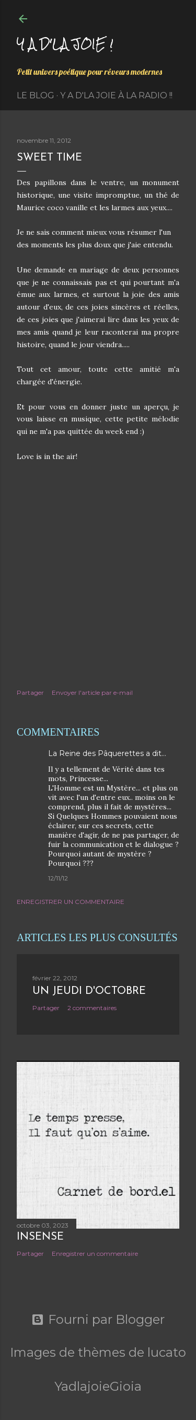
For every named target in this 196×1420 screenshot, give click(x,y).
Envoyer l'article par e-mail (92, 692)
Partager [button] (30, 692)
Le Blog (35, 95)
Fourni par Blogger (98, 1319)
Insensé (40, 1237)
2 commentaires (92, 1008)
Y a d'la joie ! (65, 43)
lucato (166, 1352)
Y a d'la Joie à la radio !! (116, 95)
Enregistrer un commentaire (70, 902)
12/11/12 (58, 878)
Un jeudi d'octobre (89, 991)
